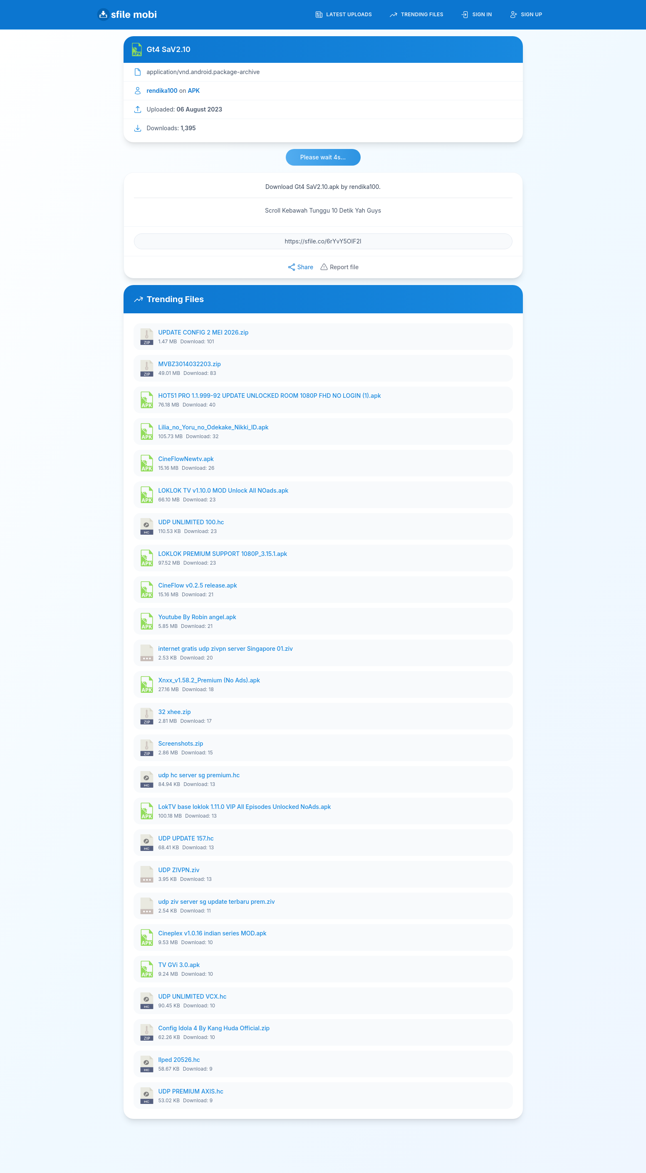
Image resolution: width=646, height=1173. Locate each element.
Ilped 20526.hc (179, 1059)
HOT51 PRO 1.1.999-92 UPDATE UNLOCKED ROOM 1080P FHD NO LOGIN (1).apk (269, 395)
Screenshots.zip (180, 743)
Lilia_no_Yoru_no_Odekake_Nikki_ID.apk (213, 427)
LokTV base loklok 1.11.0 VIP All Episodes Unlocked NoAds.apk (244, 806)
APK (194, 90)
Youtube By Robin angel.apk (197, 616)
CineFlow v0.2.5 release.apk (197, 585)
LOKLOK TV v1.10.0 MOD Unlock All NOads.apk (223, 490)
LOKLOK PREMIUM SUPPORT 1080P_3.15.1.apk (222, 553)
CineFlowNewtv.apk (186, 458)
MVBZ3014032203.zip (189, 363)
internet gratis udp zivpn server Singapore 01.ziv (225, 648)
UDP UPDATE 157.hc (186, 838)
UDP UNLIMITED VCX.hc (192, 996)
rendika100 (162, 90)
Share (300, 267)
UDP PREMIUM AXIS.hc (190, 1091)
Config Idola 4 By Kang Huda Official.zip (214, 1028)
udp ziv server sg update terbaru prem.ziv (216, 901)
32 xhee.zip (174, 711)
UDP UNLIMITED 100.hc (191, 522)
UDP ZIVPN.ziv (179, 869)
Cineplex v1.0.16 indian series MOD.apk (212, 933)
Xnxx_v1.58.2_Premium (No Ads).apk (209, 680)
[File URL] (323, 241)
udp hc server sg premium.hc (199, 775)
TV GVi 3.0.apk (179, 964)
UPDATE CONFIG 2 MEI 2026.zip (203, 332)
